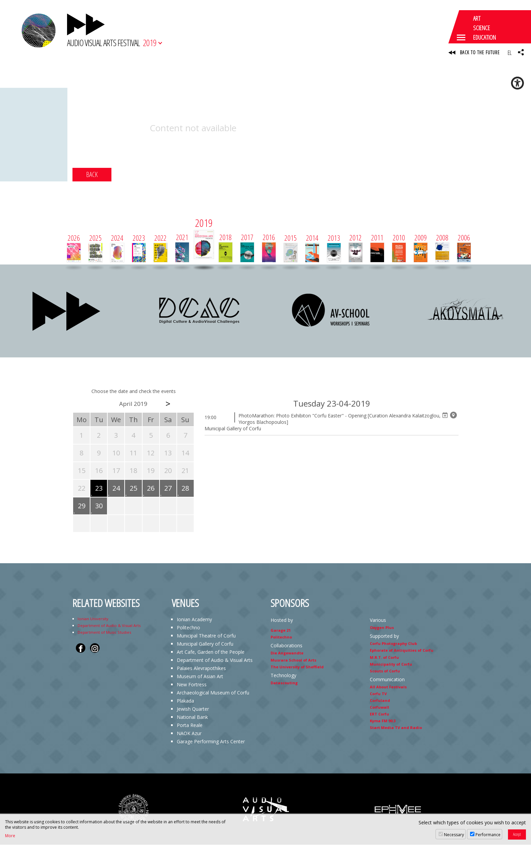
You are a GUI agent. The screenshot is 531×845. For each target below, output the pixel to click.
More (10, 836)
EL (509, 52)
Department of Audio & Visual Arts (109, 625)
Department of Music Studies (104, 632)
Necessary (454, 835)
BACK (92, 174)
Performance (488, 835)
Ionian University (93, 619)
